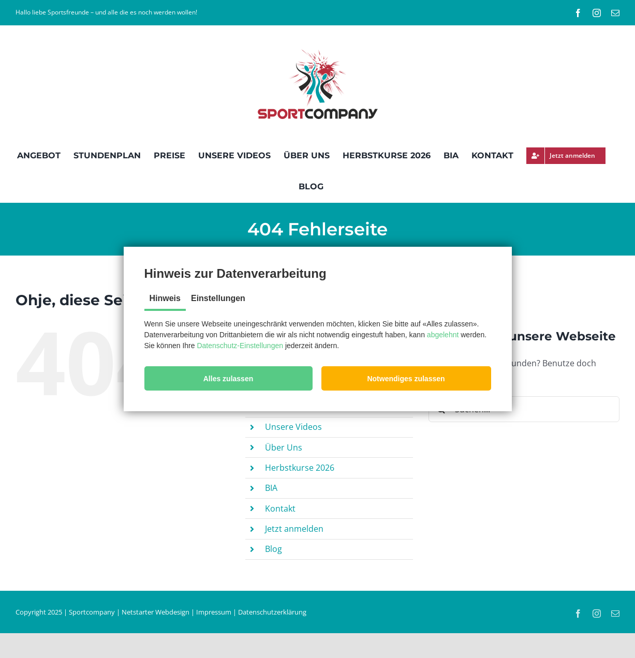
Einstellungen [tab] (218, 298)
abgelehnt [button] (443, 335)
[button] (228, 378)
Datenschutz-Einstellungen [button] (240, 345)
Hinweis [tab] (165, 298)
